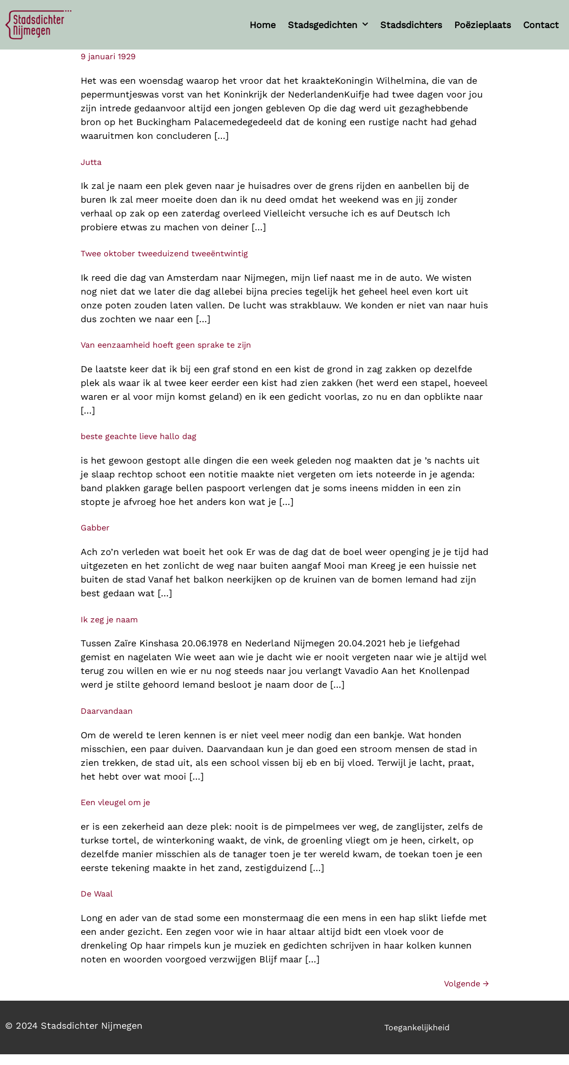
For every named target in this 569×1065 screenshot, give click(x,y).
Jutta (91, 162)
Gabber (95, 527)
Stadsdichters (411, 24)
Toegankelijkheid (417, 1027)
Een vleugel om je (115, 802)
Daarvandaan (107, 711)
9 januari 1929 (108, 56)
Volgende (466, 983)
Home (263, 24)
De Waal (97, 894)
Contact (541, 24)
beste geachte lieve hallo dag (138, 436)
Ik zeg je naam (109, 619)
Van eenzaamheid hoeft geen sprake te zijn (166, 345)
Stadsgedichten (328, 24)
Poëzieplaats (482, 24)
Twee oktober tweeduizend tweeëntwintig (164, 253)
